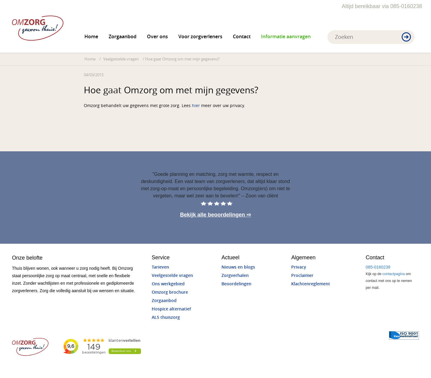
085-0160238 (378, 267)
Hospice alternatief (171, 309)
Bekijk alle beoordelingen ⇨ (215, 215)
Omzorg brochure (170, 292)
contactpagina (394, 274)
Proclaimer (302, 275)
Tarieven (160, 267)
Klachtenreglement (310, 283)
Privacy (298, 267)
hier (196, 105)
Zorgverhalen (235, 275)
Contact (242, 36)
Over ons (157, 36)
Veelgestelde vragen (121, 59)
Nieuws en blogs (238, 267)
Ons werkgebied (168, 283)
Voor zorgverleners (200, 36)
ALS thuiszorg (166, 317)
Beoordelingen (236, 283)
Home (91, 36)
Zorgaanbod (122, 36)
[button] (406, 37)
